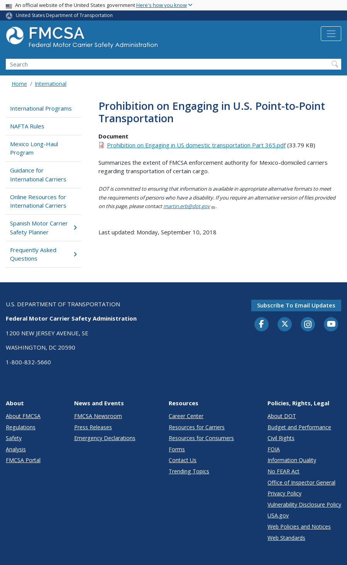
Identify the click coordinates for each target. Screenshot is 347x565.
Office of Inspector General (301, 482)
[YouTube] (331, 324)
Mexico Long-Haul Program (34, 148)
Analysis (16, 449)
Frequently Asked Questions (43, 254)
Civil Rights (281, 438)
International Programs (41, 108)
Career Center (186, 416)
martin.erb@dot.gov (189, 206)
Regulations (21, 427)
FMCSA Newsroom (98, 416)
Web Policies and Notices (299, 526)
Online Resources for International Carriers (38, 201)
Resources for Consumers (201, 438)
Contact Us (182, 460)
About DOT (281, 416)
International (50, 83)
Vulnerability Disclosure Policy (304, 504)
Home (19, 83)
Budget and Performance (299, 427)
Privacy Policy (284, 493)
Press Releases (93, 427)
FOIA (273, 449)
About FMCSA (23, 416)
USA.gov (278, 515)
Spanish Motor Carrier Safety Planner (43, 227)
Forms (177, 449)
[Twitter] (285, 324)
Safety (14, 438)
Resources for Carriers (197, 427)
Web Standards (286, 537)
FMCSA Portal (23, 460)
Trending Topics (189, 471)
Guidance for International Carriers (38, 174)
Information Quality (291, 460)
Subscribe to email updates (296, 305)
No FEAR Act (283, 471)
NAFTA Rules (27, 126)
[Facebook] (261, 324)
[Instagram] (308, 325)
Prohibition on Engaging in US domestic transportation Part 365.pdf (196, 145)
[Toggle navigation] (331, 33)
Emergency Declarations (104, 438)
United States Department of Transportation (64, 15)
